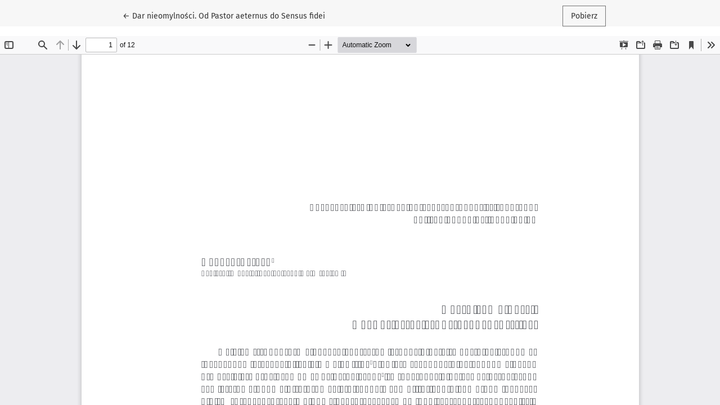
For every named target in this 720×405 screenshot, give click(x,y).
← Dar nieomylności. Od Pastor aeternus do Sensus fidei (224, 15)
